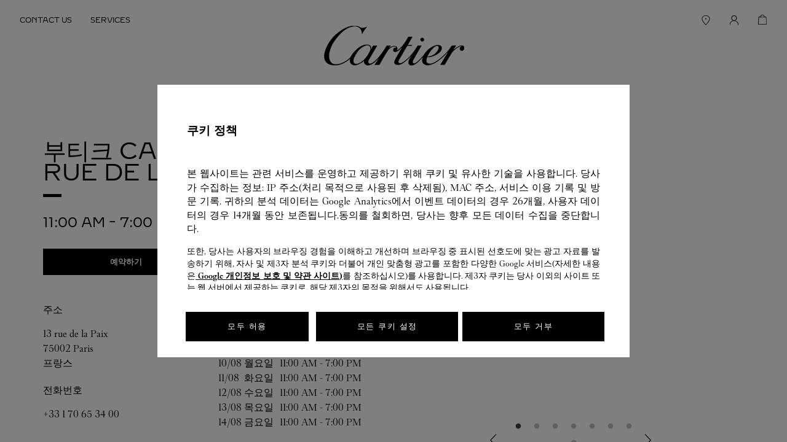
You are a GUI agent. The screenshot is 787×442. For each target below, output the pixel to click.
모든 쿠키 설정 (387, 326)
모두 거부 (533, 326)
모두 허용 (247, 326)
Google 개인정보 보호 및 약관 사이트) (269, 276)
